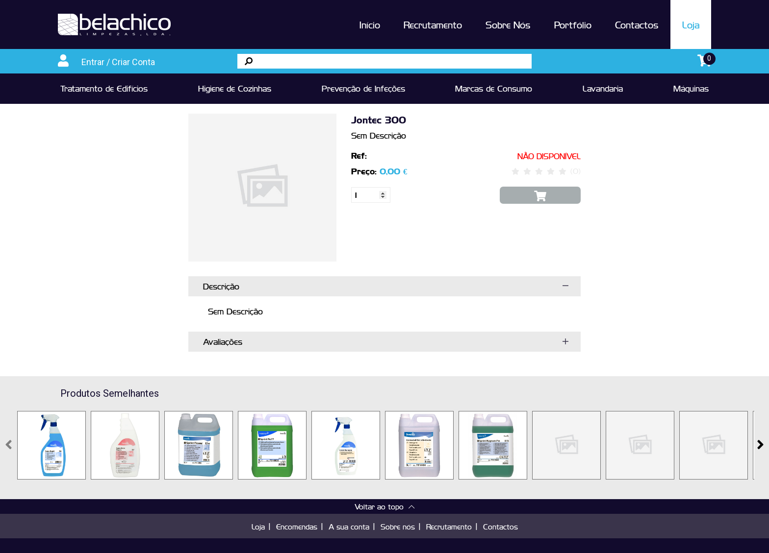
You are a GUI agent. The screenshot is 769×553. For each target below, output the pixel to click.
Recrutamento (433, 24)
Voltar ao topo (384, 506)
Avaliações (222, 341)
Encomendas (296, 526)
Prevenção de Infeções (363, 88)
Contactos (637, 24)
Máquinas (691, 88)
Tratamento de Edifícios (104, 88)
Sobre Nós (508, 24)
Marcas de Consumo (493, 88)
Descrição (221, 286)
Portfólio (572, 24)
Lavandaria (603, 88)
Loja (690, 24)
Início (369, 24)
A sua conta (349, 526)
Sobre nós (398, 526)
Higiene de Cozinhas (234, 88)
